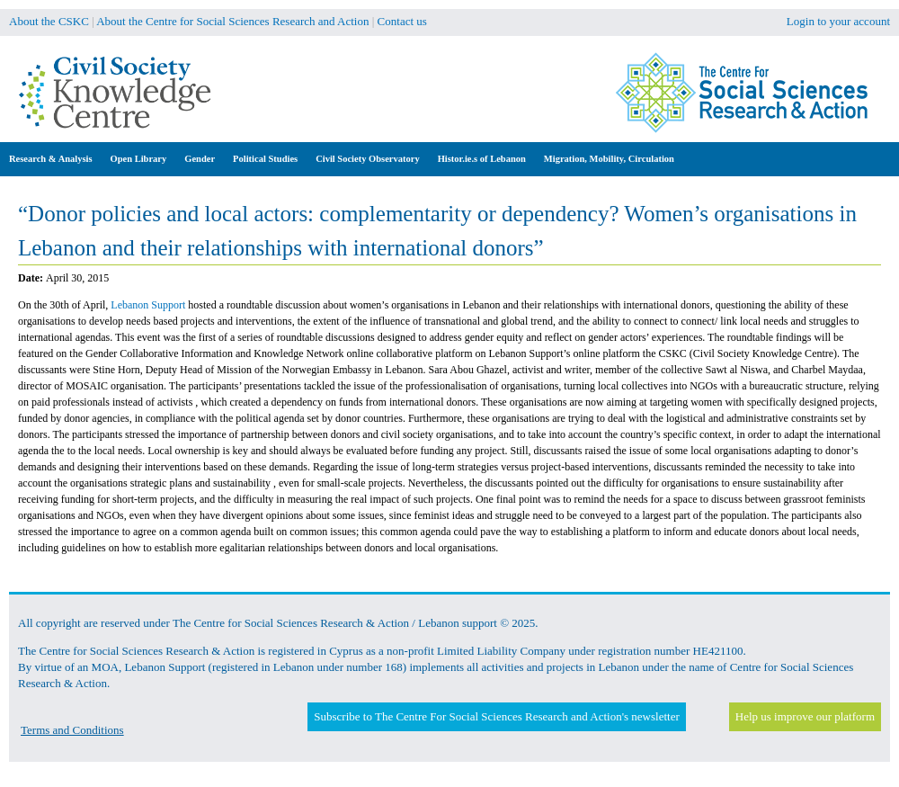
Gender (199, 159)
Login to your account (838, 21)
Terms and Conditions (72, 730)
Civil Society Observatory (367, 159)
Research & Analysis (51, 159)
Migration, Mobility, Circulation (609, 159)
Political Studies (265, 159)
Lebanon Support (149, 305)
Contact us (402, 21)
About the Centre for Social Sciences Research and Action (232, 21)
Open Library (139, 159)
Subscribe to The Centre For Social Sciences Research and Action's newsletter (496, 716)
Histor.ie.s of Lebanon (482, 159)
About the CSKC (49, 21)
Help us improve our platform (805, 716)
